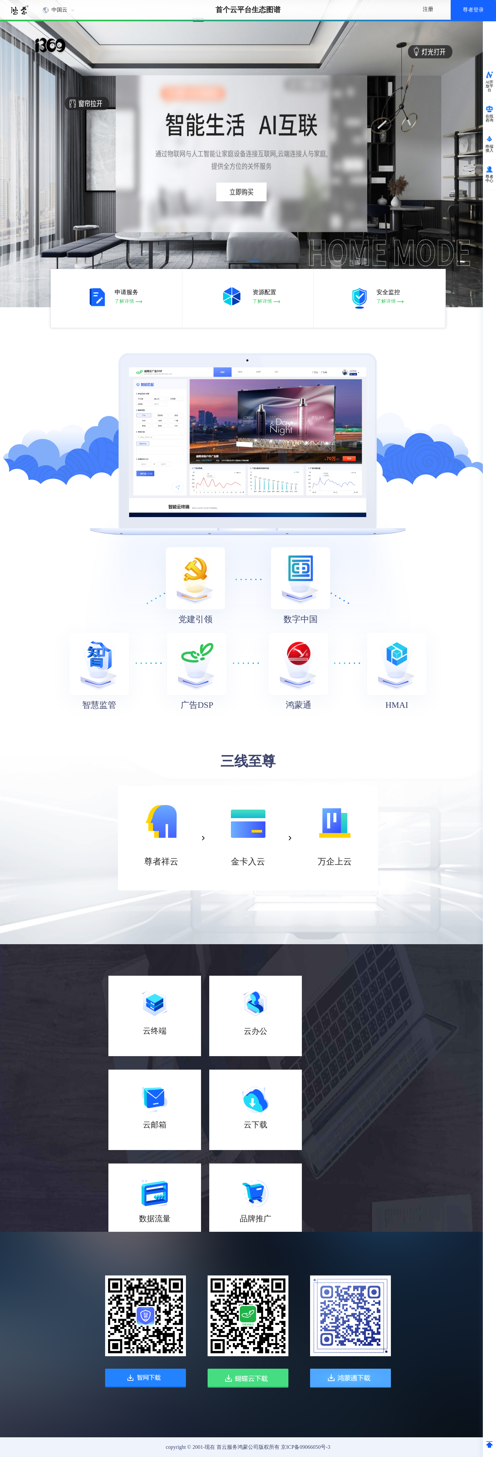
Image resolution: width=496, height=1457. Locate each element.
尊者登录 (473, 9)
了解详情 (124, 301)
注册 (428, 9)
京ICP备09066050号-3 (305, 1447)
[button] (229, 261)
